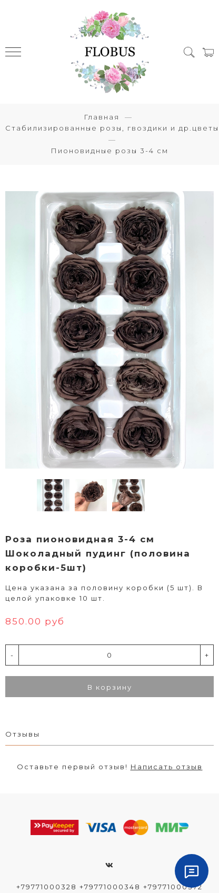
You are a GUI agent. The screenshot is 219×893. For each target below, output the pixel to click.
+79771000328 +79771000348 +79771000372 (109, 886)
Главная (102, 117)
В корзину (109, 687)
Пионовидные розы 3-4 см (109, 150)
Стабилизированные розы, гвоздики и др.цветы (112, 128)
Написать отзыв (167, 766)
